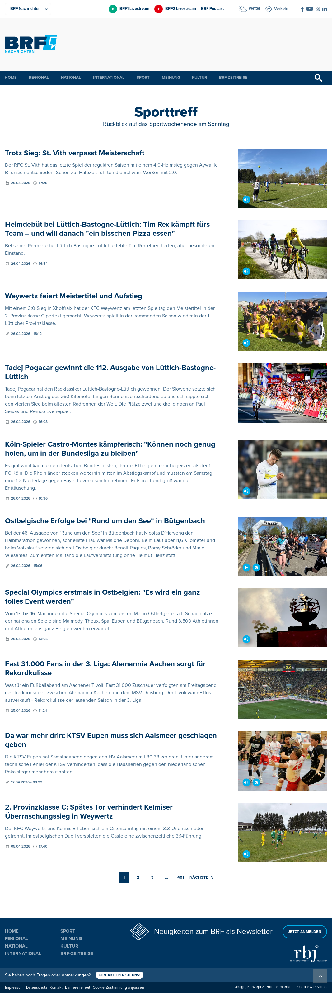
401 (180, 877)
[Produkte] (28, 9)
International (108, 77)
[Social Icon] (302, 9)
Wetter (254, 8)
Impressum (14, 987)
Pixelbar (302, 987)
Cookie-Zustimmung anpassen (118, 987)
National (71, 77)
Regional (39, 77)
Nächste (201, 877)
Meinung (171, 77)
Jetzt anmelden (304, 931)
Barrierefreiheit (77, 987)
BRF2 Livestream (180, 8)
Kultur (199, 77)
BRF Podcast (212, 8)
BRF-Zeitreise (233, 77)
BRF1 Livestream (134, 8)
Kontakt (56, 987)
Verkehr (281, 8)
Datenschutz (36, 987)
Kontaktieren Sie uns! (119, 975)
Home (11, 77)
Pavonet (320, 987)
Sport (143, 77)
